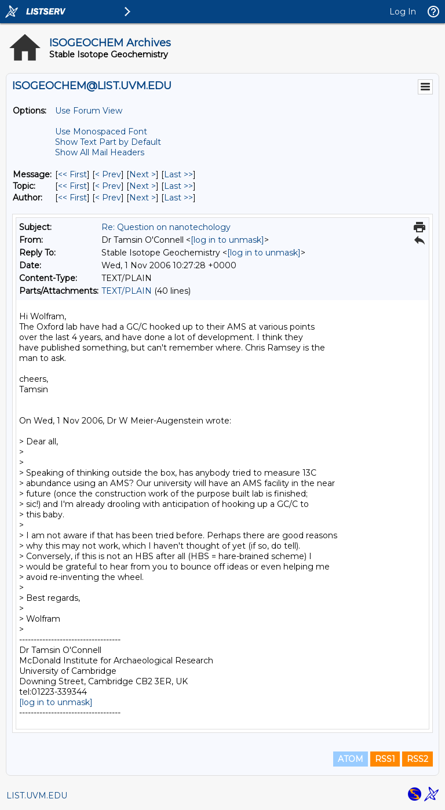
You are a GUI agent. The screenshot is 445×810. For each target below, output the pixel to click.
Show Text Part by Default (108, 142)
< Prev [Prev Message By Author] (108, 197)
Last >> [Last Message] (178, 174)
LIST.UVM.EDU (36, 795)
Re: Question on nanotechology (166, 227)
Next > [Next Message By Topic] (142, 186)
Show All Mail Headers (99, 152)
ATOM (350, 759)
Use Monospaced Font (101, 131)
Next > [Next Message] (142, 174)
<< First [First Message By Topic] (72, 186)
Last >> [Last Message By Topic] (178, 186)
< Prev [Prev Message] (108, 174)
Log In (402, 11)
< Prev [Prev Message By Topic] (108, 186)
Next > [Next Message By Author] (142, 197)
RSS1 (385, 759)
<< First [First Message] (72, 174)
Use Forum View (88, 110)
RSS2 (417, 759)
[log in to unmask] (227, 240)
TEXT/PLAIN (126, 291)
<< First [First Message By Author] (72, 197)
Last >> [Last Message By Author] (178, 197)
